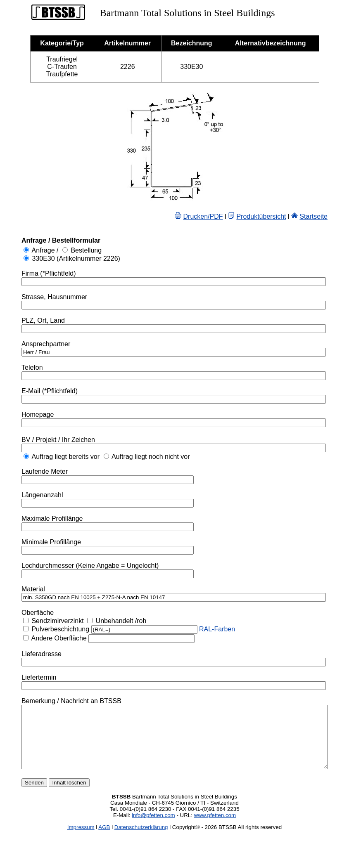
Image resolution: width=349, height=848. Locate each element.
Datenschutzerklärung (141, 839)
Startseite (334, 216)
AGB (104, 839)
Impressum (81, 839)
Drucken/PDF (223, 216)
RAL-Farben (200, 629)
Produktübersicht (281, 216)
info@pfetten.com (153, 827)
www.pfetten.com (215, 827)
